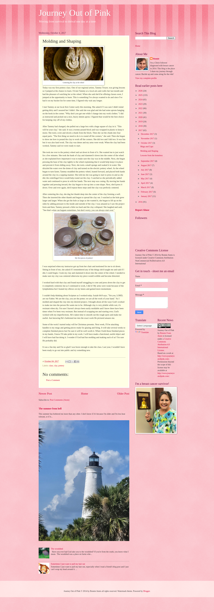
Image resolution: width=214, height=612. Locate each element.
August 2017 (146, 165)
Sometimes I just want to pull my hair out (68, 564)
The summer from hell (50, 408)
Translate (142, 332)
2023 (140, 104)
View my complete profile (146, 78)
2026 (140, 91)
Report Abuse (142, 210)
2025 (140, 95)
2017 (140, 130)
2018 (140, 126)
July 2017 (145, 170)
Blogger (146, 591)
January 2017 (146, 196)
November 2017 (148, 138)
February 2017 (147, 192)
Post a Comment (53, 380)
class (51, 366)
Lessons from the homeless (151, 155)
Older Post (123, 393)
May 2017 (145, 179)
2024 (140, 99)
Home (84, 393)
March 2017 (146, 187)
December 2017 (147, 134)
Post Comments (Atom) (59, 400)
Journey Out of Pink (75, 13)
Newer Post (45, 393)
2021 (140, 113)
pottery (61, 366)
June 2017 (145, 174)
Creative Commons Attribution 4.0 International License (164, 344)
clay (55, 366)
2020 (140, 117)
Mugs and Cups (146, 146)
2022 (140, 108)
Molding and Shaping (149, 151)
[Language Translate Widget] (150, 325)
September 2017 (148, 161)
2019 (140, 121)
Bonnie (156, 59)
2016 (140, 202)
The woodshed (57, 549)
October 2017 (147, 143)
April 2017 (145, 183)
